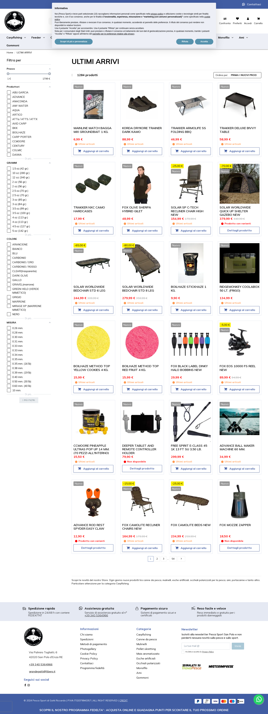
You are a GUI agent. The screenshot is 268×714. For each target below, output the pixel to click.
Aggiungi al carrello (96, 151)
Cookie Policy (88, 653)
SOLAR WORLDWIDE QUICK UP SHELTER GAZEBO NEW (235, 211)
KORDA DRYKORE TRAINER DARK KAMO (142, 130)
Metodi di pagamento (93, 644)
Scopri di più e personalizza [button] (73, 41)
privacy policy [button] (157, 14)
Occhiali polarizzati (148, 663)
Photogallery (88, 649)
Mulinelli (141, 644)
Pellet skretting (146, 649)
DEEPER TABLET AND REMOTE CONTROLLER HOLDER (139, 449)
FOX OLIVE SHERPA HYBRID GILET (136, 209)
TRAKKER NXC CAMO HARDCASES (89, 209)
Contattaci (254, 4)
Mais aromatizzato (147, 653)
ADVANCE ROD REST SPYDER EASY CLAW (89, 527)
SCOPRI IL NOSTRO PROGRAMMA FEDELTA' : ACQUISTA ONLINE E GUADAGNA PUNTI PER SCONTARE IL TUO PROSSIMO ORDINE (134, 710)
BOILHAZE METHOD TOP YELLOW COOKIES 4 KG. (91, 368)
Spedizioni (86, 639)
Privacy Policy (89, 658)
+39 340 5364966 (96, 615)
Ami (139, 672)
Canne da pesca (146, 639)
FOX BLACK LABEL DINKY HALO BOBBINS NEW (189, 368)
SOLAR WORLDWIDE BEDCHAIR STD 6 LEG (89, 288)
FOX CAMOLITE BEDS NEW (191, 525)
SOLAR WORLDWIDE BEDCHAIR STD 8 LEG (138, 288)
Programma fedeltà (92, 668)
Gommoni (142, 677)
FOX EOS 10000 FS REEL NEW (238, 368)
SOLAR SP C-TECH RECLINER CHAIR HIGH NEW (187, 211)
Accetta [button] (204, 41)
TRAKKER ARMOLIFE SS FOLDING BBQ (188, 130)
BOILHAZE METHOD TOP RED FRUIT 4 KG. (140, 368)
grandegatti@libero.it (42, 671)
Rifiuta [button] (185, 41)
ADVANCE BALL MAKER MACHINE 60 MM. (237, 447)
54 (173, 558)
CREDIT (123, 700)
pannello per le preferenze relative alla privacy (113, 34)
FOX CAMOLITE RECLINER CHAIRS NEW (141, 527)
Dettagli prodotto (239, 230)
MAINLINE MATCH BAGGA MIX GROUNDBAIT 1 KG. (92, 130)
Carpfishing (143, 634)
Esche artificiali (145, 658)
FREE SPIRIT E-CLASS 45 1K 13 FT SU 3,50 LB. (189, 447)
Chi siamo (86, 634)
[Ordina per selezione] (237, 75)
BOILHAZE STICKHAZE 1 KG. (188, 288)
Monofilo (141, 668)
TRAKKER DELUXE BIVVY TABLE (238, 130)
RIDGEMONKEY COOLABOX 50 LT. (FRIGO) (239, 288)
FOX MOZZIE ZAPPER (235, 525)
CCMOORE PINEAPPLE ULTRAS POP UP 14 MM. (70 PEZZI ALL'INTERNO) (91, 449)
